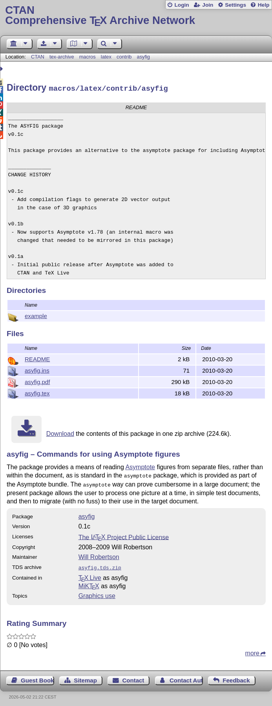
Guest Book (37, 676)
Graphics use (96, 592)
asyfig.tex (37, 392)
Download (60, 432)
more (252, 649)
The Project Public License (123, 534)
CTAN (37, 57)
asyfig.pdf (37, 380)
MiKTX (88, 582)
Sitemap (85, 676)
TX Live (89, 574)
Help (264, 5)
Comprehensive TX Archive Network (136, 15)
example (36, 314)
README (37, 358)
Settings (235, 5)
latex (106, 57)
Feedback (236, 676)
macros (87, 57)
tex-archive (61, 57)
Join (207, 5)
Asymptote (140, 466)
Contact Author (186, 676)
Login (181, 5)
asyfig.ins (37, 369)
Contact (133, 676)
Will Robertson (98, 554)
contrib (124, 57)
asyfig (143, 57)
